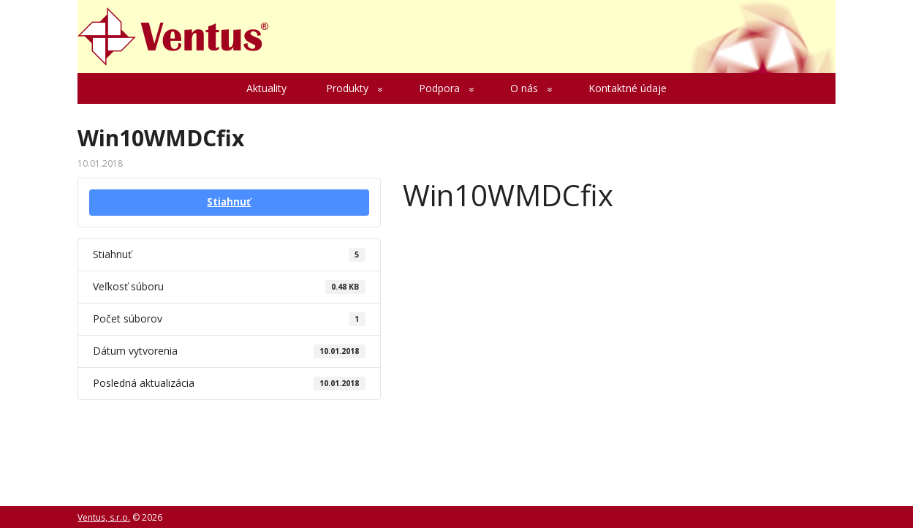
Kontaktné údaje (627, 88)
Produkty (347, 88)
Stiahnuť (229, 201)
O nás (524, 88)
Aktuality (266, 88)
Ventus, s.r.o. (103, 517)
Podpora (439, 88)
